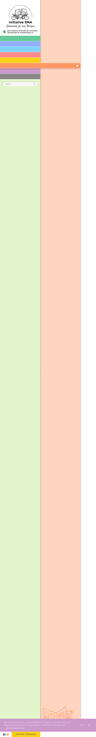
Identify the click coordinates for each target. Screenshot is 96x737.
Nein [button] (81, 725)
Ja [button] (89, 725)
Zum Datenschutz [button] (15, 727)
